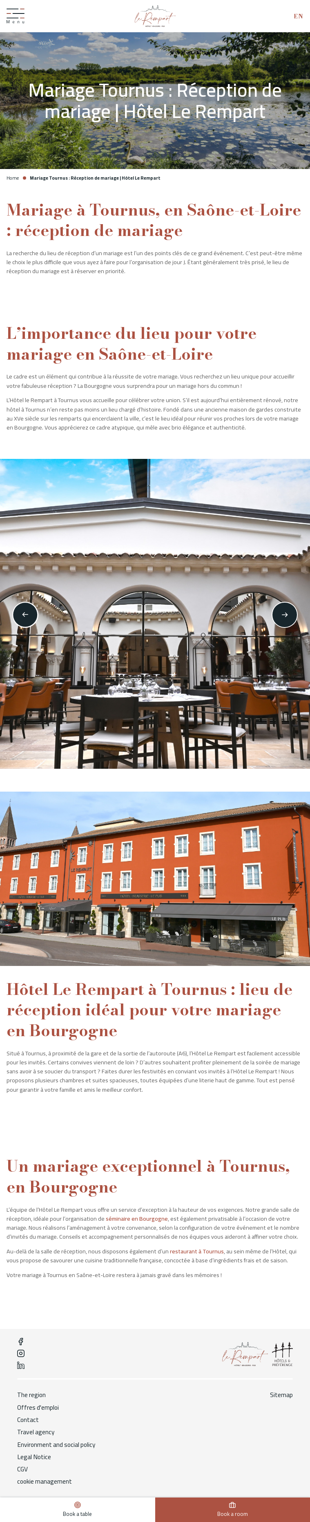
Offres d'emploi (38, 1407)
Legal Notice (34, 1457)
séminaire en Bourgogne (137, 1218)
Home (13, 178)
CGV (22, 1469)
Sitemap (281, 1395)
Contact (28, 1420)
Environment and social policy (57, 1445)
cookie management (45, 1482)
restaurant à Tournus (197, 1251)
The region (31, 1395)
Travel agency (36, 1432)
